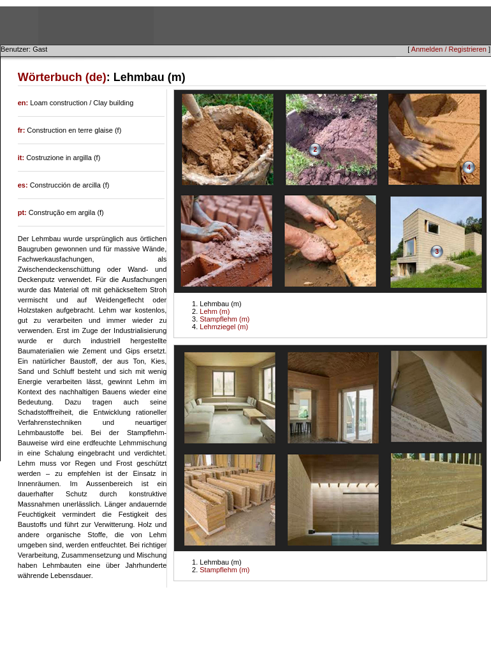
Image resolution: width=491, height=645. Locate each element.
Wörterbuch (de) (62, 77)
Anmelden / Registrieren (449, 49)
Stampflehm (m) (224, 319)
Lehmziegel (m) (224, 326)
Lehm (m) (215, 311)
